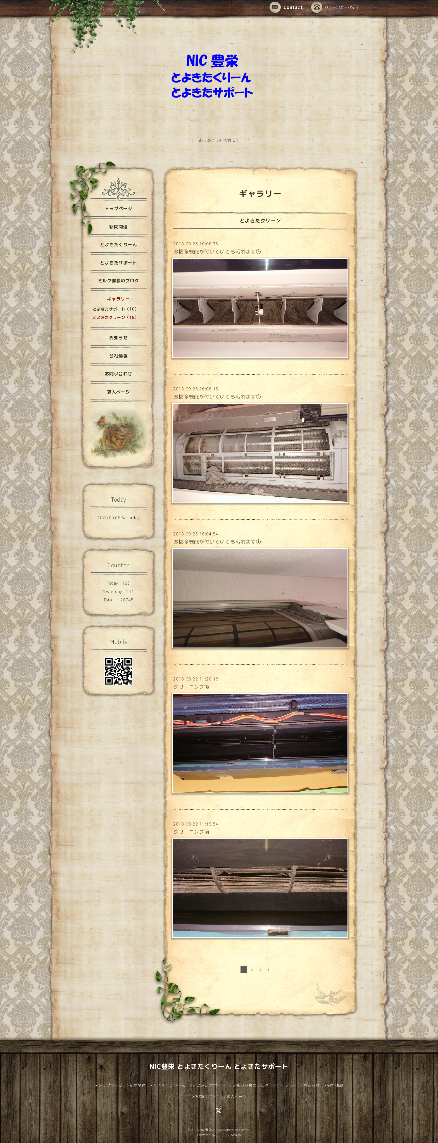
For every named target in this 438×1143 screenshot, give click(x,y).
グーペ (221, 1134)
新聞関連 (118, 227)
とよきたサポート (118, 263)
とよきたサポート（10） (116, 309)
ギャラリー (118, 299)
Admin (236, 1134)
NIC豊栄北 (208, 1129)
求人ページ (118, 392)
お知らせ (118, 338)
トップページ (118, 208)
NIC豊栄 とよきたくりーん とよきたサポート (219, 1066)
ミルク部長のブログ (118, 281)
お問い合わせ (118, 374)
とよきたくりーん (118, 244)
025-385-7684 (335, 7)
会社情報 (118, 356)
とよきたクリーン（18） (116, 317)
